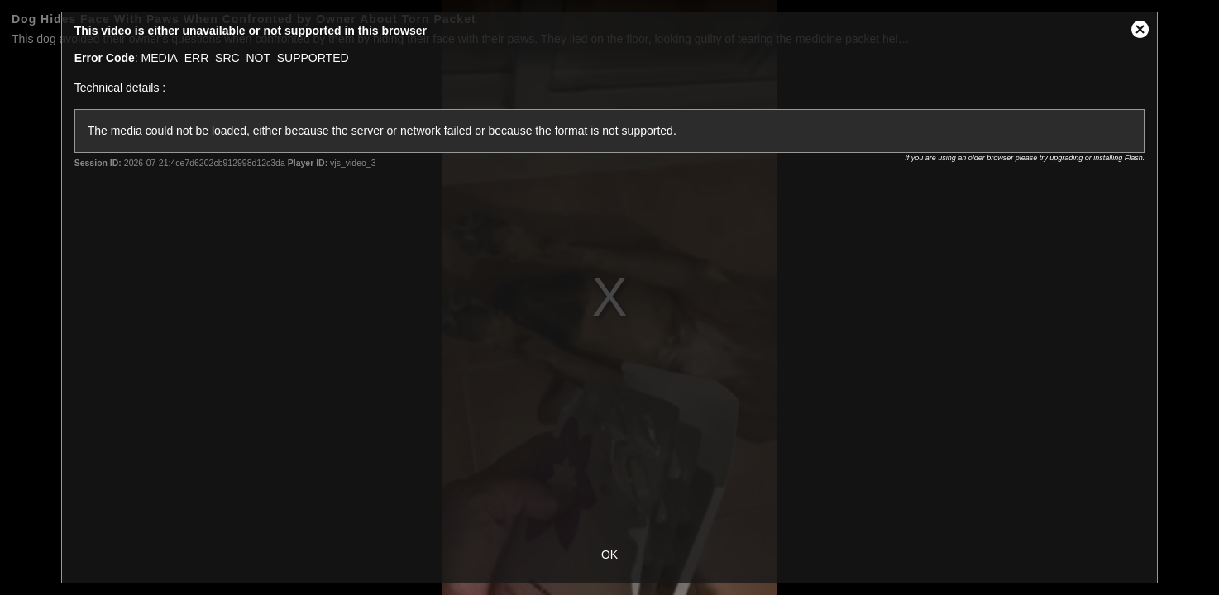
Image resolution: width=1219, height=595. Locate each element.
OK (609, 554)
